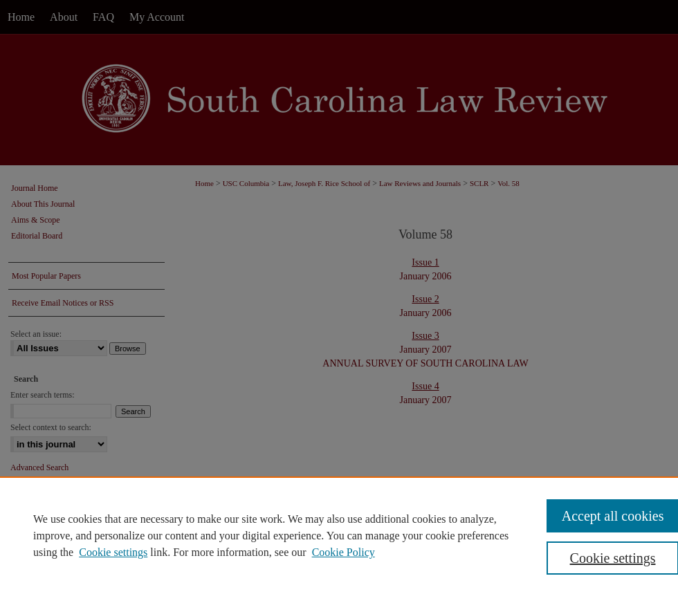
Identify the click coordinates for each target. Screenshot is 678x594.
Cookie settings (113, 552)
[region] (339, 535)
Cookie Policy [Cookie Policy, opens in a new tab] (343, 552)
